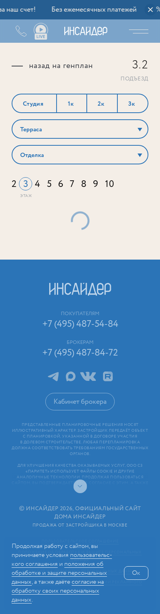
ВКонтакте (88, 376)
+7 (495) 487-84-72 (80, 353)
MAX (71, 376)
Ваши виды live (40, 31)
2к (101, 103)
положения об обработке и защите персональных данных (59, 573)
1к (71, 103)
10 (110, 184)
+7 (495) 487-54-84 (15, 31)
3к (131, 103)
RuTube (108, 376)
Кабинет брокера (80, 402)
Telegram (53, 376)
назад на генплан (61, 66)
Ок (136, 573)
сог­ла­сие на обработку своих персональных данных (58, 590)
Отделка (32, 155)
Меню (140, 31)
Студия (33, 103)
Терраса (31, 129)
